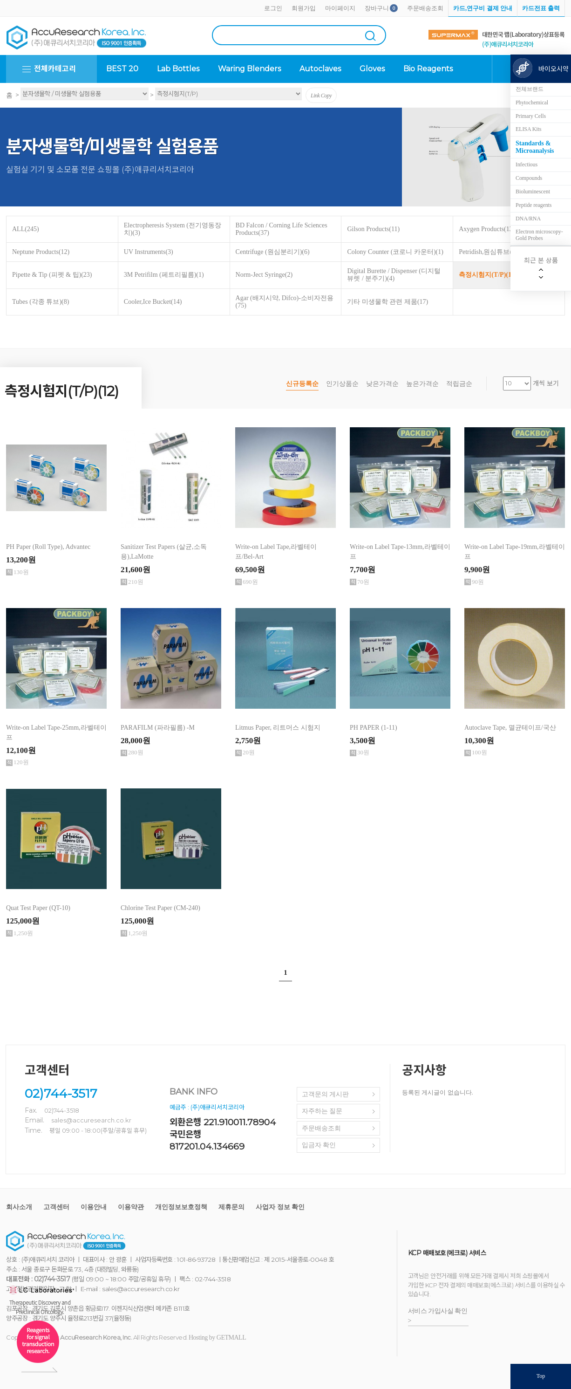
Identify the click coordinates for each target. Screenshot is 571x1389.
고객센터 (56, 1207)
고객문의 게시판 (325, 1094)
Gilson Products (373, 229)
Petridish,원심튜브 (488, 251)
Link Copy (321, 95)
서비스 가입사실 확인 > (438, 1315)
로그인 (273, 8)
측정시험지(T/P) (488, 274)
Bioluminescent (533, 191)
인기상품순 (342, 383)
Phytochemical (532, 102)
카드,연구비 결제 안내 (482, 8)
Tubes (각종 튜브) (40, 301)
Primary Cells (531, 116)
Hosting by (217, 1337)
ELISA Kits (528, 129)
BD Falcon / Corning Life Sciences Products (281, 229)
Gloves (372, 68)
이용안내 (94, 1207)
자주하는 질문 (322, 1111)
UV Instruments (148, 251)
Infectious (526, 164)
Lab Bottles (178, 68)
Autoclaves (320, 68)
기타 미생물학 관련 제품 (387, 301)
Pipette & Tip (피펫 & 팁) (52, 274)
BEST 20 (122, 68)
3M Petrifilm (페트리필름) (164, 274)
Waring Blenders (249, 68)
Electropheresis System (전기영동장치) (172, 229)
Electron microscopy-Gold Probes (539, 234)
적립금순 (459, 383)
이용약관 (131, 1207)
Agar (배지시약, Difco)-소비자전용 (284, 301)
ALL (25, 229)
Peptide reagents (533, 205)
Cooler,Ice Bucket (153, 301)
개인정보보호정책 (181, 1207)
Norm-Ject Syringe (264, 274)
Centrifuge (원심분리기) (273, 251)
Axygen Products (487, 229)
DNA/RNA (528, 218)
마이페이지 (340, 8)
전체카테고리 (55, 68)
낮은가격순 (382, 383)
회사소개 (19, 1207)
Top (541, 1376)
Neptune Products (40, 251)
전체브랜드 (530, 89)
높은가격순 (422, 383)
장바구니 (377, 8)
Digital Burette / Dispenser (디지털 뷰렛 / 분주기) (394, 274)
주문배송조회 (425, 8)
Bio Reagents (428, 68)
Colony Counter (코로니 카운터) (395, 251)
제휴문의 (231, 1207)
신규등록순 (302, 383)
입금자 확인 (319, 1145)
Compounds (529, 178)
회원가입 (304, 8)
